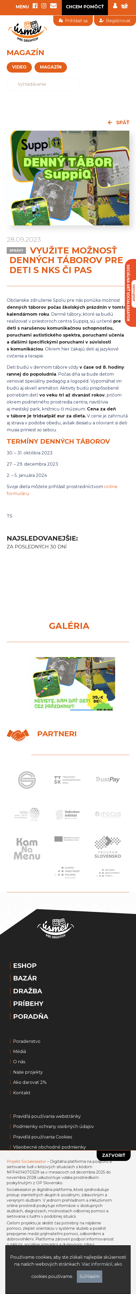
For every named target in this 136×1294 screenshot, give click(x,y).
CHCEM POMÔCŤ (85, 6)
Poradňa (30, 1016)
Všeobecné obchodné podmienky (49, 1147)
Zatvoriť (113, 1155)
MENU (22, 7)
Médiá (19, 1051)
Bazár (25, 978)
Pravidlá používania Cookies (42, 1137)
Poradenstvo (26, 1041)
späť (118, 123)
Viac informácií (97, 1264)
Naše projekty (28, 1072)
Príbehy (28, 1004)
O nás (19, 1061)
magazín (51, 67)
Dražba (27, 991)
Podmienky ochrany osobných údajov (53, 1126)
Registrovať (115, 20)
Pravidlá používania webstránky (47, 1116)
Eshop (25, 965)
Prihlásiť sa (73, 20)
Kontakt (22, 1093)
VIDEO (19, 67)
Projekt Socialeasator (26, 1161)
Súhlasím (90, 1276)
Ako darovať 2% (30, 1082)
